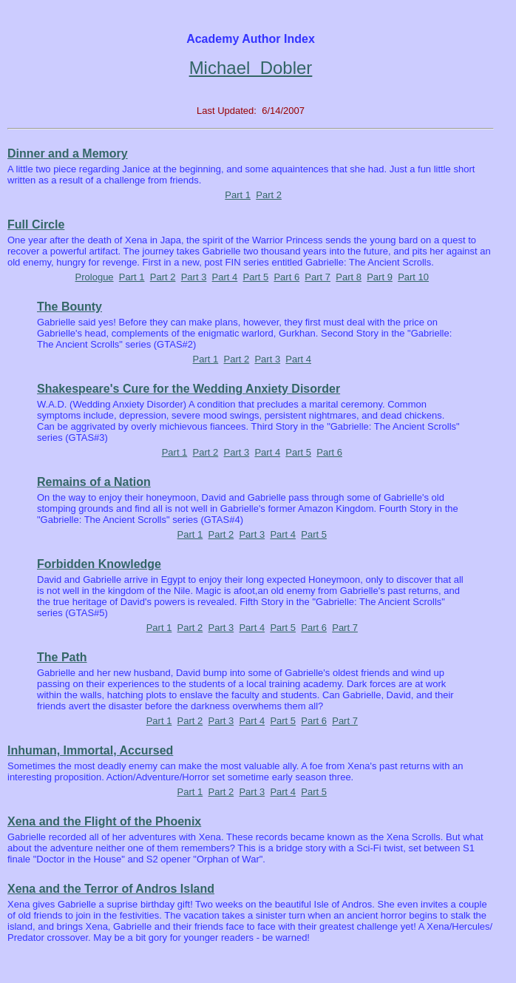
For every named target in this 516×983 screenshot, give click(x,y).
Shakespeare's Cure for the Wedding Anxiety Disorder (188, 388)
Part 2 (269, 194)
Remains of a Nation (94, 482)
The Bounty (69, 306)
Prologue (94, 277)
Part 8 (348, 277)
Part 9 (380, 277)
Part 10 (413, 277)
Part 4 (225, 277)
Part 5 (256, 277)
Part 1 (238, 194)
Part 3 (194, 277)
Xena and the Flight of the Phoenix (104, 821)
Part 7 (317, 277)
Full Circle (35, 224)
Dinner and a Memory (67, 153)
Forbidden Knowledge (99, 564)
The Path (62, 657)
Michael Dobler (251, 68)
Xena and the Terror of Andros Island (110, 888)
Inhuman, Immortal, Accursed (90, 750)
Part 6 (286, 277)
